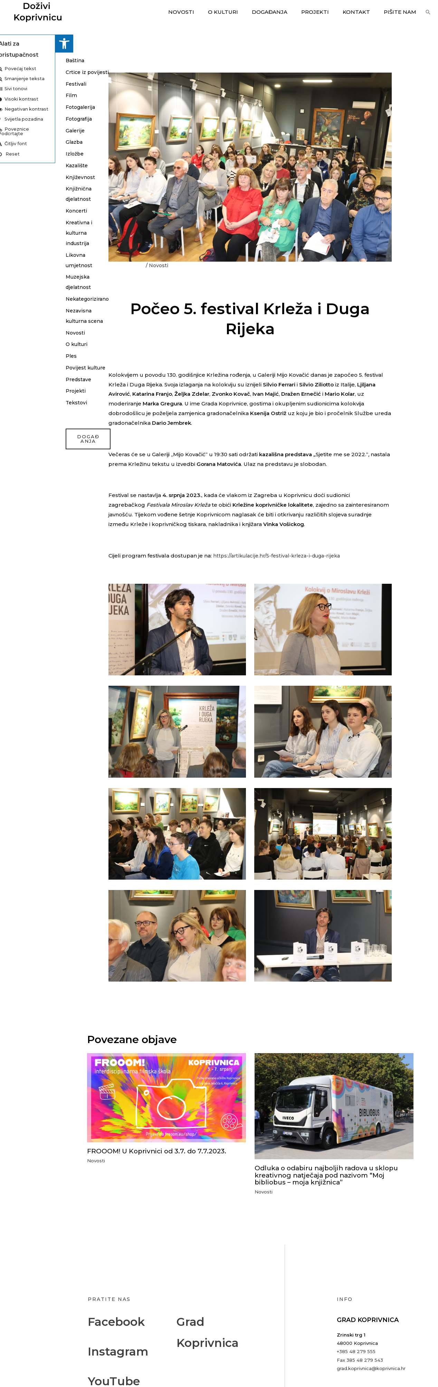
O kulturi (238, 12)
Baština (20, 60)
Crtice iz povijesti (32, 72)
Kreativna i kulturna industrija (24, 232)
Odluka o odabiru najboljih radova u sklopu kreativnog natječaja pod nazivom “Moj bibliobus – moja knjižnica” (331, 1175)
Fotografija (24, 118)
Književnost (25, 177)
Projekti (323, 12)
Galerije (20, 130)
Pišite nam (401, 12)
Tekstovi (21, 413)
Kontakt (361, 12)
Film (16, 95)
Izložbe (20, 153)
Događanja (281, 12)
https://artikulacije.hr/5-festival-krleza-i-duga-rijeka (281, 555)
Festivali (21, 84)
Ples (16, 366)
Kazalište (22, 165)
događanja (33, 449)
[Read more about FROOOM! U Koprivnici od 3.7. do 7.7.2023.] (166, 1097)
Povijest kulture (31, 378)
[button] (9, 44)
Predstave (24, 389)
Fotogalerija (26, 107)
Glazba (19, 142)
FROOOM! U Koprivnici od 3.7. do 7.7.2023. (160, 1151)
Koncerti (21, 210)
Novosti (200, 12)
